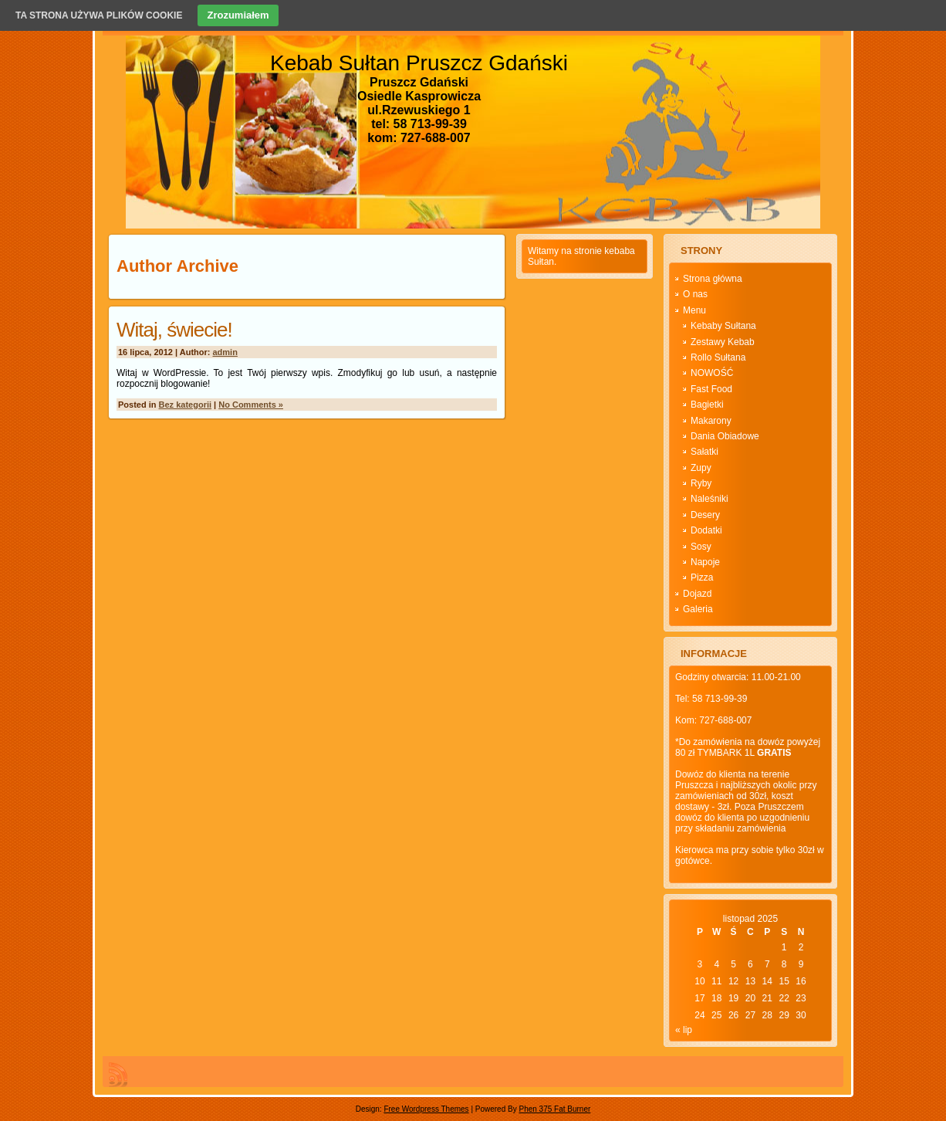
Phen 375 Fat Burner (554, 1109)
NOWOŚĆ (712, 372)
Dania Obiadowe (725, 436)
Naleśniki (709, 498)
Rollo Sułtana (718, 357)
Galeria (698, 609)
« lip (683, 1029)
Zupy (701, 467)
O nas (695, 294)
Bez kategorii (185, 404)
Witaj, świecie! (174, 329)
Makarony (711, 420)
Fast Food (711, 389)
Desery (705, 515)
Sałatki (704, 451)
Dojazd (697, 593)
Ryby (701, 483)
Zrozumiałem (238, 15)
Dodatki (706, 530)
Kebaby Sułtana (723, 325)
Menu (694, 310)
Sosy (701, 546)
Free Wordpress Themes (425, 1109)
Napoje (705, 562)
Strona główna (712, 278)
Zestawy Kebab (723, 342)
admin (225, 352)
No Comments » (250, 404)
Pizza (702, 577)
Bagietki (707, 404)
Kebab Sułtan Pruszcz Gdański (419, 63)
